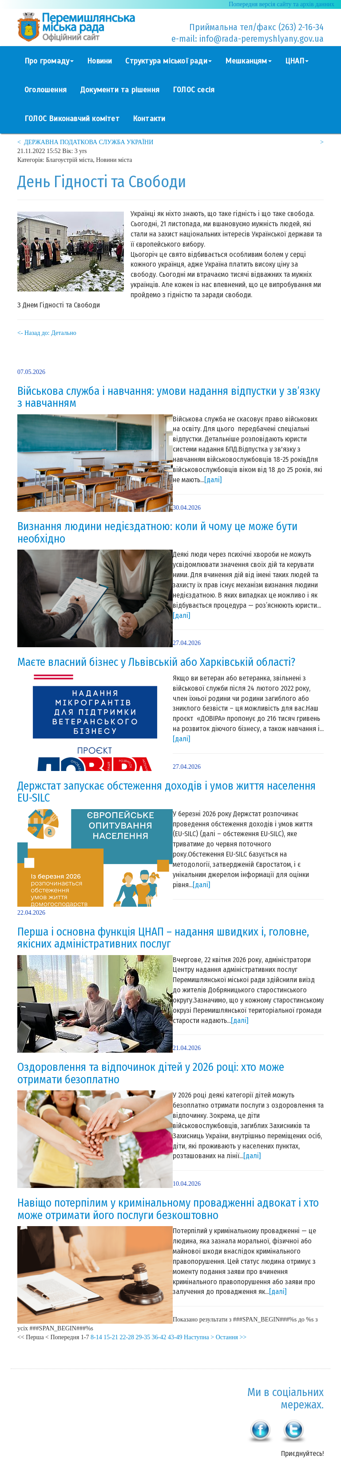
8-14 (96, 1337)
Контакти (149, 118)
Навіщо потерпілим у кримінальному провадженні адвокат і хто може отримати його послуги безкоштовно (168, 1209)
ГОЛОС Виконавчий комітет (71, 118)
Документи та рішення (119, 89)
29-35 (143, 1337)
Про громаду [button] (49, 61)
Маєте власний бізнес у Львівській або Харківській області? (156, 662)
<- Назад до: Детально (46, 333)
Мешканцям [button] (248, 61)
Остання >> (231, 1337)
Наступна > (199, 1337)
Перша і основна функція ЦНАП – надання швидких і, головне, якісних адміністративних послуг (163, 938)
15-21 (110, 1337)
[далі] (213, 480)
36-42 (159, 1337)
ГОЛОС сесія (193, 89)
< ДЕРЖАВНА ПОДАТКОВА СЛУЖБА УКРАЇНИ (85, 142)
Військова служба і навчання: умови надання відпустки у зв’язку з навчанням (168, 397)
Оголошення (45, 89)
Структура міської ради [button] (168, 61)
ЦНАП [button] (297, 61)
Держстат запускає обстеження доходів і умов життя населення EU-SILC (166, 792)
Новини (99, 61)
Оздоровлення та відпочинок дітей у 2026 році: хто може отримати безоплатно (150, 1073)
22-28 (126, 1337)
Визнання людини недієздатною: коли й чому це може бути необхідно (157, 533)
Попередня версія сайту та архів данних (281, 4)
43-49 (175, 1337)
